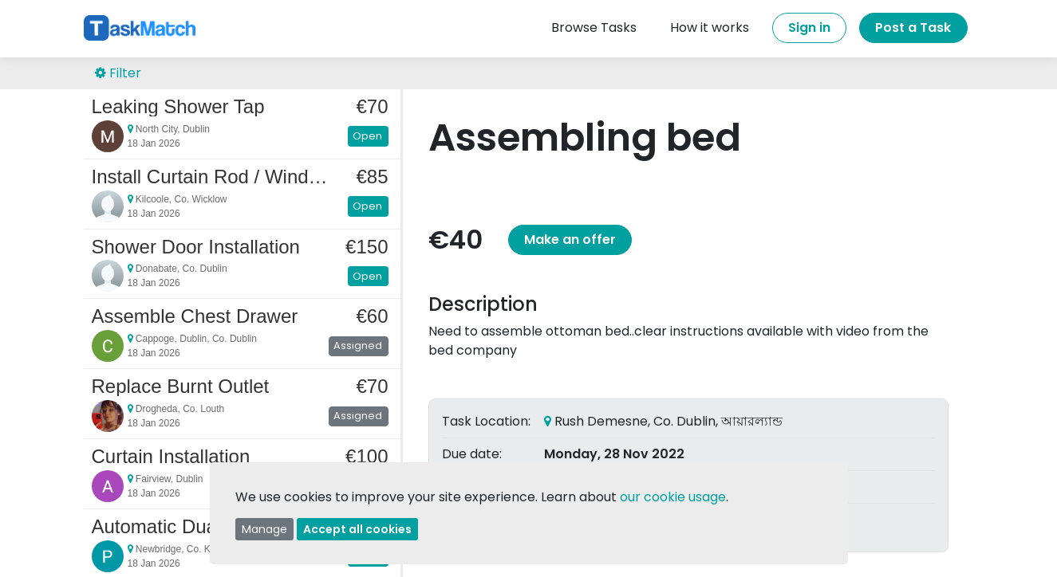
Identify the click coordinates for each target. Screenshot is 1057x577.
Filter (118, 73)
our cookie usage (673, 497)
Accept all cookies (357, 529)
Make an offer (570, 239)
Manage (264, 529)
